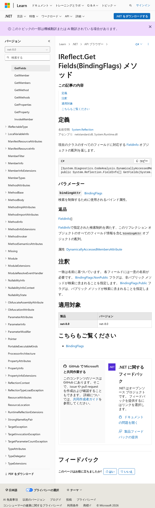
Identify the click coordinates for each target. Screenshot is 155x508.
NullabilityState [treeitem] (17, 295)
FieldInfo (133, 144)
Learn (62, 44)
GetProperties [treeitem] (22, 104)
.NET (75, 44)
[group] (105, 170)
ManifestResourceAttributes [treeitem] (25, 141)
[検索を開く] (131, 5)
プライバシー (85, 499)
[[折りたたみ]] (49, 41)
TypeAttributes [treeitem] (17, 449)
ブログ (54, 499)
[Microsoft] (7, 5)
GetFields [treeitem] (20, 68)
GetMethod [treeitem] (21, 90)
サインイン (143, 5)
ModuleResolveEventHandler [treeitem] (25, 273)
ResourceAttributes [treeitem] (19, 397)
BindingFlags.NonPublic (91, 277)
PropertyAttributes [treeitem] (19, 361)
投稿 (69, 499)
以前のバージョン (34, 499)
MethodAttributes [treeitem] (19, 185)
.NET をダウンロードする (132, 16)
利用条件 (72, 505)
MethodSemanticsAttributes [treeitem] (25, 244)
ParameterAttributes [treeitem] (20, 317)
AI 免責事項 (10, 499)
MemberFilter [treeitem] (16, 156)
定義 (64, 93)
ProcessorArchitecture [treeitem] (21, 353)
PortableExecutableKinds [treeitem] (23, 346)
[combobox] (27, 49)
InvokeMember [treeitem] (23, 119)
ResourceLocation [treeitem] (19, 405)
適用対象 (67, 103)
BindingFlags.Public (133, 283)
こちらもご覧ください (76, 109)
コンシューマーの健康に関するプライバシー (31, 505)
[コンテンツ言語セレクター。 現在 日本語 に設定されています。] (11, 490)
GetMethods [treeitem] (22, 97)
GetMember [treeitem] (21, 75)
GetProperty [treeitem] (21, 112)
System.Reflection (82, 129)
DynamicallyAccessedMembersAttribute (94, 249)
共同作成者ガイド (86, 399)
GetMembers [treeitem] (22, 83)
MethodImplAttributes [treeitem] (21, 207)
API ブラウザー (93, 44)
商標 (86, 505)
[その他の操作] (148, 44)
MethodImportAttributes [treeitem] (23, 214)
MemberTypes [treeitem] (16, 178)
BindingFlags (93, 193)
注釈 (64, 98)
